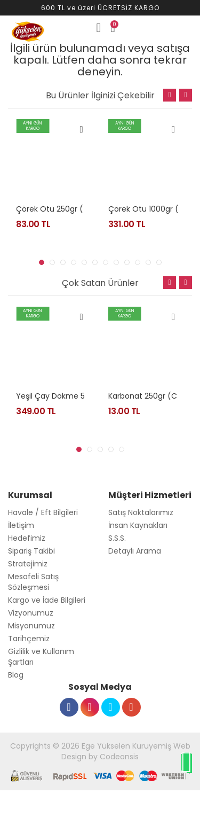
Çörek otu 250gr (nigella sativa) (76, 209)
